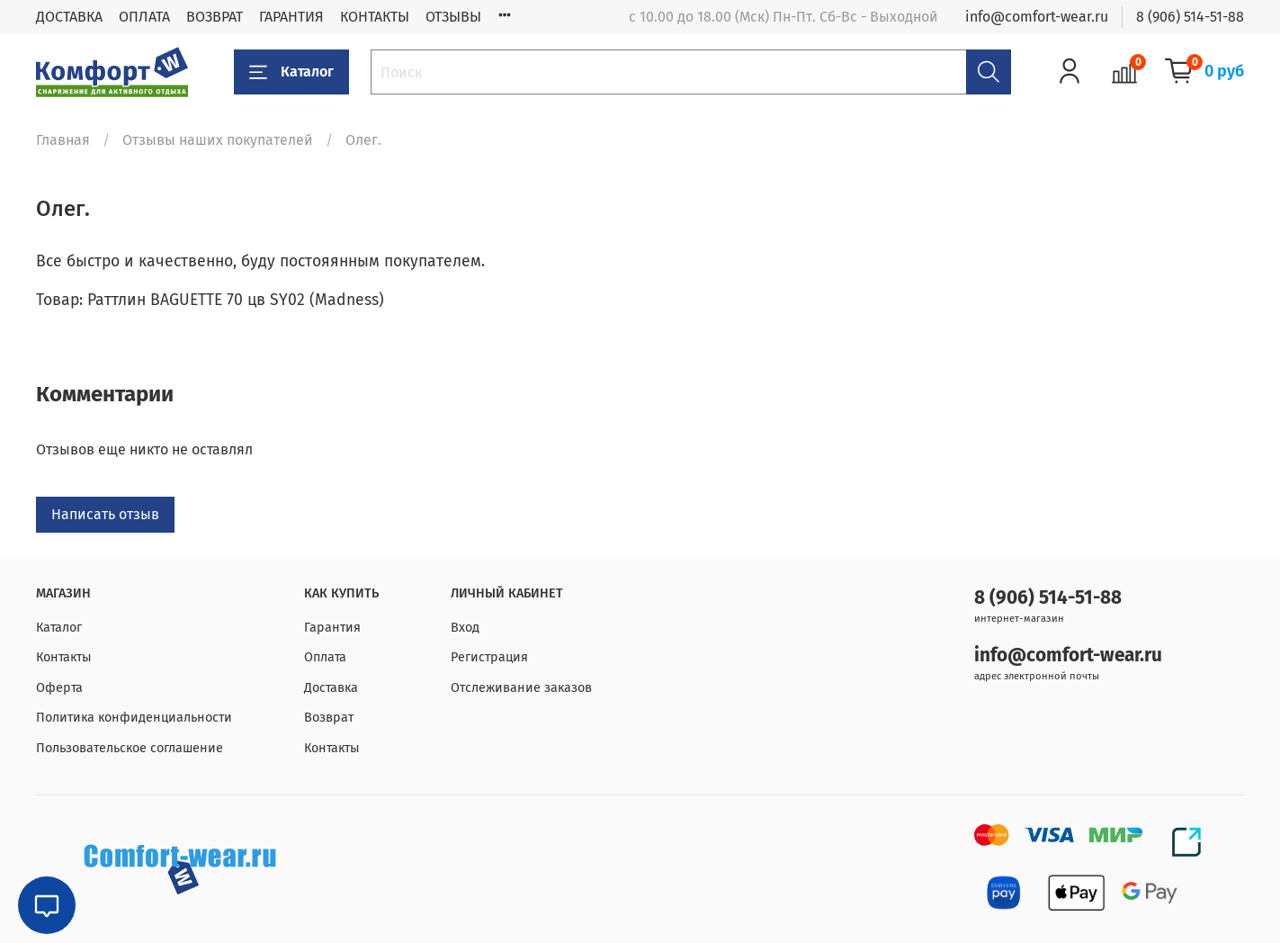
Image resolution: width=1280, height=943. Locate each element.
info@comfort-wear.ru (1036, 16)
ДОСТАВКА (69, 16)
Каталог (291, 72)
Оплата (325, 657)
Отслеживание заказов (521, 688)
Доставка (331, 688)
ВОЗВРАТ (214, 16)
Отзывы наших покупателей (217, 139)
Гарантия (332, 627)
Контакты (64, 657)
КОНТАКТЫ (374, 16)
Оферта (59, 688)
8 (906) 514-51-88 (1190, 16)
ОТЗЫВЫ (453, 16)
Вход (465, 627)
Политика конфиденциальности (134, 717)
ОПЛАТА (144, 16)
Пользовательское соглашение (129, 748)
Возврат (329, 717)
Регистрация (489, 657)
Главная (63, 139)
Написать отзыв (105, 514)
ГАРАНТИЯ (291, 16)
